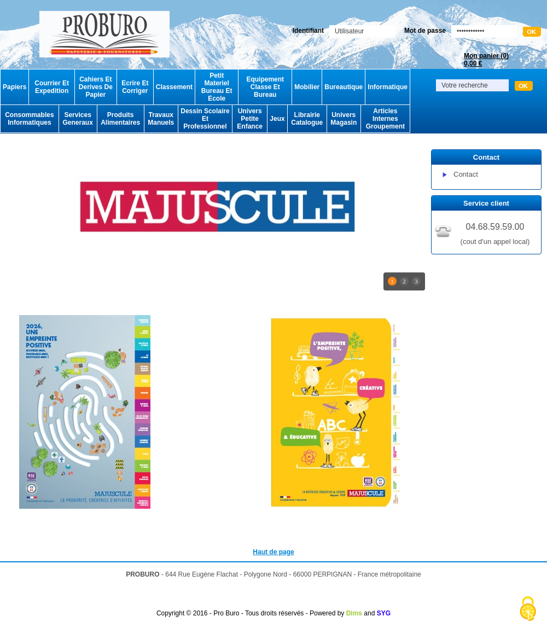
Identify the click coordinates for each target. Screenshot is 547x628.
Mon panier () (486, 59)
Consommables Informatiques (29, 118)
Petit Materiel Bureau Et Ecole (216, 87)
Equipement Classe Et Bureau (265, 86)
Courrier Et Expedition (51, 87)
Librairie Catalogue (307, 118)
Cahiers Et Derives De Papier (96, 86)
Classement (174, 87)
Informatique (388, 87)
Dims (354, 613)
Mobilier (306, 87)
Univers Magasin (343, 118)
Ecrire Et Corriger (134, 87)
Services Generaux (77, 118)
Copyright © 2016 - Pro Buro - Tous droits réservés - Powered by (250, 613)
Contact (465, 174)
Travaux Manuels (161, 118)
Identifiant (308, 30)
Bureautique (343, 87)
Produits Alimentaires (120, 118)
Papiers (14, 87)
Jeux (277, 119)
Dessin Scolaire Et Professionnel (205, 118)
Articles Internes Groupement (385, 118)
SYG (384, 613)
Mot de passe (425, 30)
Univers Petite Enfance (250, 118)
